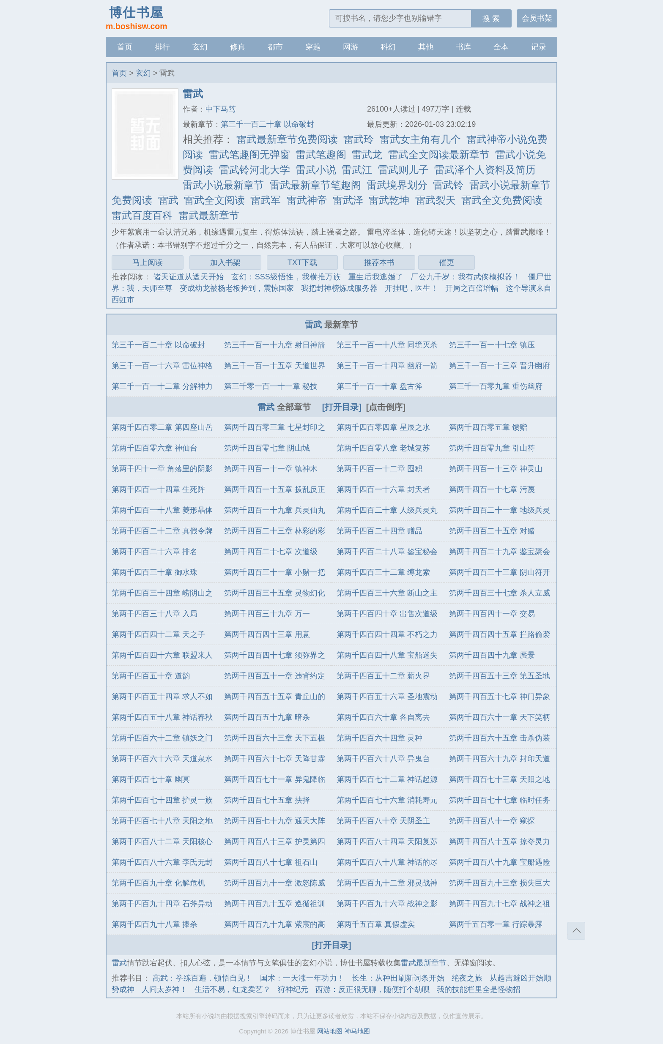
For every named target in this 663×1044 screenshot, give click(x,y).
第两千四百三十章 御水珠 (154, 572)
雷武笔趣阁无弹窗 (249, 154)
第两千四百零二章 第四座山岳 (162, 427)
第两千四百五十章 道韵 (151, 676)
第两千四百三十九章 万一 (267, 613)
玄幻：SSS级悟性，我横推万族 (286, 277)
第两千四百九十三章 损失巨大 (499, 883)
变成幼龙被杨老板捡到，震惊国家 (237, 288)
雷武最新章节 (208, 215)
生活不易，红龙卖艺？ (233, 989)
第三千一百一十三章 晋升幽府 (499, 365)
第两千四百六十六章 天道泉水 (162, 758)
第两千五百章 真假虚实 (376, 924)
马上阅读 (147, 262)
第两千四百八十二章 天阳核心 (162, 841)
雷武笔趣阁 (321, 154)
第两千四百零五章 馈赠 (488, 427)
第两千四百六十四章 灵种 (379, 738)
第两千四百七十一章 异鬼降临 (274, 779)
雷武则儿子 (403, 169)
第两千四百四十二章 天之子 (158, 634)
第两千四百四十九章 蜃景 (492, 655)
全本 (501, 47)
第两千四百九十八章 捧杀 (154, 924)
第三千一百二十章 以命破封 (267, 124)
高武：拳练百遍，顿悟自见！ (203, 978)
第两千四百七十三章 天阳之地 (499, 779)
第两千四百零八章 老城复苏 (383, 448)
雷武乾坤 (389, 200)
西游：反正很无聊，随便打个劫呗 (372, 989)
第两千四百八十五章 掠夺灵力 (499, 841)
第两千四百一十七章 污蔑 (492, 489)
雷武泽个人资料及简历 (485, 169)
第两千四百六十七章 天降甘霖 (274, 758)
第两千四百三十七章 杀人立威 (499, 593)
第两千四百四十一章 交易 (492, 613)
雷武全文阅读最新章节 (439, 154)
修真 (237, 47)
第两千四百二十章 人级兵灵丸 (387, 510)
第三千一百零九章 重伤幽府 (495, 386)
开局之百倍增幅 (472, 288)
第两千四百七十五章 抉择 (267, 800)
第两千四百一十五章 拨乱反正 (274, 489)
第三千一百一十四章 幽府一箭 (387, 365)
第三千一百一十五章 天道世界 (274, 365)
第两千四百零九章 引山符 (492, 448)
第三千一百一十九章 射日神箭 (274, 345)
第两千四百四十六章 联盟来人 (162, 655)
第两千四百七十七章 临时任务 (499, 800)
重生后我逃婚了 (375, 277)
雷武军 (265, 200)
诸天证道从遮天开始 (188, 277)
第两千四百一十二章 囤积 (379, 469)
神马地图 (357, 1031)
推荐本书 (379, 262)
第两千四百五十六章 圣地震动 (387, 696)
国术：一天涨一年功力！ (302, 978)
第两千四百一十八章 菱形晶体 (162, 510)
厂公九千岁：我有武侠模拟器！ (466, 277)
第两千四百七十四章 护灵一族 (162, 800)
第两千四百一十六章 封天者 (383, 489)
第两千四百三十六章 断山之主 (387, 593)
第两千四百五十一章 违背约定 (274, 676)
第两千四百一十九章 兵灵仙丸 (274, 510)
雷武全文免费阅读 (501, 200)
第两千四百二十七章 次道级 (271, 551)
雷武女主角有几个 (420, 139)
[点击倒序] (385, 407)
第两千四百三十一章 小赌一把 (274, 572)
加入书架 (225, 262)
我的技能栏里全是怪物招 (479, 989)
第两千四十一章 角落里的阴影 (162, 469)
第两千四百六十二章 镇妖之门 (162, 738)
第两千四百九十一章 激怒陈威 (274, 883)
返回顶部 (576, 931)
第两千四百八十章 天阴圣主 (383, 821)
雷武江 (357, 169)
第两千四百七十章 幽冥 (151, 779)
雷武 (168, 200)
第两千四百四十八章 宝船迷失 (387, 655)
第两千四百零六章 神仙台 (154, 448)
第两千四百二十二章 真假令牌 (162, 531)
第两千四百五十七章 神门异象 (499, 696)
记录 (538, 47)
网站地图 (329, 1031)
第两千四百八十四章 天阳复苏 (387, 841)
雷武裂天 (435, 200)
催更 (446, 262)
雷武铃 (448, 185)
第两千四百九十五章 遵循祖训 (274, 903)
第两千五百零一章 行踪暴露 (495, 924)
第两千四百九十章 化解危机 (158, 883)
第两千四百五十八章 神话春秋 (162, 717)
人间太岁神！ (164, 989)
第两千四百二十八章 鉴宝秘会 (387, 551)
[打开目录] (342, 407)
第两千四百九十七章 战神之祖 (499, 903)
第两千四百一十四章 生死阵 (158, 489)
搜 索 (491, 18)
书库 (463, 47)
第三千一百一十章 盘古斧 (379, 386)
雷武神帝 (307, 200)
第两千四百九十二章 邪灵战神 (387, 883)
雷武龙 (367, 154)
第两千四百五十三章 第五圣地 (499, 676)
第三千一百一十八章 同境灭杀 (387, 345)
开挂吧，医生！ (411, 288)
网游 (350, 47)
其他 (425, 47)
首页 (124, 47)
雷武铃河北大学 (254, 169)
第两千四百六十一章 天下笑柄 (499, 717)
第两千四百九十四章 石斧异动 (162, 903)
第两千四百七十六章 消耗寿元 (387, 800)
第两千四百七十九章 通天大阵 (274, 821)
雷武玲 (358, 139)
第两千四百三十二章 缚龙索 (383, 572)
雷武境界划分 (397, 185)
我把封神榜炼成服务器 (339, 288)
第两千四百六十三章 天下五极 (274, 738)
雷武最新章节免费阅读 (287, 139)
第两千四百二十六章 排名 (154, 551)
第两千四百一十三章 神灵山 (495, 469)
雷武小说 (316, 169)
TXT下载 (302, 262)
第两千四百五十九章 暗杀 (267, 717)
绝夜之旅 (467, 978)
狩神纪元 (293, 989)
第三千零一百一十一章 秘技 (271, 386)
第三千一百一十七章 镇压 (492, 345)
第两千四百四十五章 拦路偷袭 (499, 634)
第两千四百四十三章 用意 (267, 634)
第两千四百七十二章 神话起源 (387, 779)
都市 (275, 47)
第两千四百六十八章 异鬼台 (383, 758)
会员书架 (537, 18)
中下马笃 (220, 109)
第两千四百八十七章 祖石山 (271, 862)
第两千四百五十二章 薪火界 (383, 676)
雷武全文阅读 (214, 200)
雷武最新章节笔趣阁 (315, 185)
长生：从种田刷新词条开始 (398, 978)
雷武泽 (348, 200)
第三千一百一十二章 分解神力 (162, 386)
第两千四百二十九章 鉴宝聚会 (499, 551)
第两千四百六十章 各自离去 (383, 717)
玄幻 (200, 47)
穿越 (313, 47)
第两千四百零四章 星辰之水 (383, 427)
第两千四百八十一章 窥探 (492, 821)
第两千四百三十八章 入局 (154, 613)
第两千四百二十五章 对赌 (492, 531)
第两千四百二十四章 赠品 (379, 531)
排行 (162, 47)
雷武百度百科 (142, 215)
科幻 (388, 47)
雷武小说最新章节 (223, 185)
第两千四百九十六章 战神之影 (387, 903)
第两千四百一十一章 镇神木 (271, 469)
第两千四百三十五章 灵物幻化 (274, 593)
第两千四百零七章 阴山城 (267, 448)
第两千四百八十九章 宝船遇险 (499, 862)
